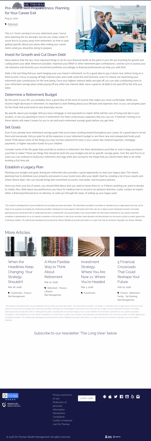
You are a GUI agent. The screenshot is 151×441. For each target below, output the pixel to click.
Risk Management (16, 296)
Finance (27, 293)
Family (120, 296)
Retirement (13, 24)
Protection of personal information (60, 406)
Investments (16, 293)
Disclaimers (59, 413)
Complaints (59, 416)
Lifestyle (48, 291)
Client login (86, 398)
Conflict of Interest (62, 420)
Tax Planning (131, 296)
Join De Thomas (61, 424)
